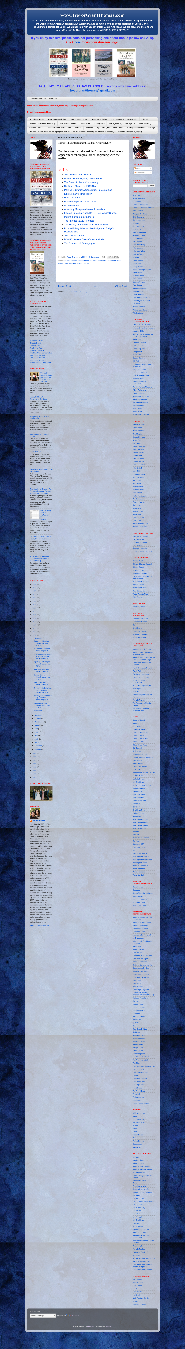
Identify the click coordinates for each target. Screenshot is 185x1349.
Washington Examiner (141, 856)
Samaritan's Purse (140, 399)
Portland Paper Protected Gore (80, 201)
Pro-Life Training (139, 700)
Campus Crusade (139, 342)
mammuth (91, 1326)
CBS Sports (137, 1286)
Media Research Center (142, 785)
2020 (34, 601)
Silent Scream (138, 1255)
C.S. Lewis (137, 201)
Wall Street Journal (140, 853)
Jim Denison (137, 242)
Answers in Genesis (140, 537)
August (38, 725)
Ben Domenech (139, 431)
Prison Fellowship (139, 390)
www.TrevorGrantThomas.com (92, 15)
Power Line (137, 1020)
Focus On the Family (141, 677)
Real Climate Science (141, 591)
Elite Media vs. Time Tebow (78, 194)
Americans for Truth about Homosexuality (143, 653)
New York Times (139, 794)
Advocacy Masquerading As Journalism (84, 209)
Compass (136, 890)
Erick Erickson (138, 459)
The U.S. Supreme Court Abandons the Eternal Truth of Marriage (46, 377)
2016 (34, 615)
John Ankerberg (139, 245)
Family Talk (137, 671)
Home (93, 286)
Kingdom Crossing (140, 372)
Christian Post (138, 345)
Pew (134, 1138)
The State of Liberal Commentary (81, 182)
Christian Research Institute (143, 208)
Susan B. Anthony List (141, 1261)
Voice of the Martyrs (140, 402)
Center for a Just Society (142, 956)
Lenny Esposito (139, 267)
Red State (136, 1032)
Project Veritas (138, 813)
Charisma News (139, 729)
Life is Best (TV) (139, 1208)
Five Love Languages (141, 674)
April (37, 739)
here (77, 42)
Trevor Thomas (83, 263)
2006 (34, 764)
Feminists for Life (139, 1186)
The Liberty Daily (139, 847)
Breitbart (136, 723)
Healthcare (85, 123)
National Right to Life (141, 1229)
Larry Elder (137, 471)
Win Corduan (138, 313)
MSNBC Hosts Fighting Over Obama (83, 178)
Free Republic (138, 987)
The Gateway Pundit (140, 1072)
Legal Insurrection (139, 1010)
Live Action (137, 1223)
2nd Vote (136, 1157)
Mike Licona (137, 279)
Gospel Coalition (139, 358)
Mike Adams (137, 493)
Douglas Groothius (140, 214)
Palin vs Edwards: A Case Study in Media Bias (88, 190)
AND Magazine (138, 938)
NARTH (136, 692)
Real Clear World (139, 828)
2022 (34, 594)
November (39, 715)
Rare (134, 1026)
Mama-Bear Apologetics (142, 270)
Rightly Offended (139, 1038)
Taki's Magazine (139, 1054)
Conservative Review (141, 968)
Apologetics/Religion (57, 119)
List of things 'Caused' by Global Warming (142, 577)
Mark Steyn (137, 480)
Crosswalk (137, 355)
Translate (72, 1316)
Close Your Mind (36, 452)
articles (67, 261)
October (38, 718)
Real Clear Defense (140, 819)
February (38, 746)
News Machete (138, 798)
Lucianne (136, 1013)
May (36, 735)
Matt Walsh (137, 483)
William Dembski (139, 307)
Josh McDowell (138, 254)
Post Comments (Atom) (78, 292)
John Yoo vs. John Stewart (78, 174)
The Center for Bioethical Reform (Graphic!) (142, 1266)
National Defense (36, 127)
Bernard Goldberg (139, 437)
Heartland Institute (140, 573)
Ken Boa (136, 257)
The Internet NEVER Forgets (79, 221)
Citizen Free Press (140, 745)
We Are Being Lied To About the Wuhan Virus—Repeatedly (45, 515)
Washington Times (140, 863)
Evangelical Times (140, 767)
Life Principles (138, 1217)
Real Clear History (37, 360)
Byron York (137, 440)
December (39, 638)
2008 (34, 757)
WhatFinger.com (139, 869)
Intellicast (136, 1295)
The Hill (136, 1075)
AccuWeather (138, 1283)
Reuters (136, 832)
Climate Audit (138, 561)
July (36, 729)
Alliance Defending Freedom (144, 328)
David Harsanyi (139, 449)
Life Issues (137, 1211)
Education (145, 119)
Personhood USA (139, 1232)
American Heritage (140, 622)
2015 (34, 618)
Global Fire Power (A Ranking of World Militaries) (143, 994)
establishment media (98, 261)
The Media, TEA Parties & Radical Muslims (86, 224)
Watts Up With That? (141, 594)
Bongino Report (139, 720)
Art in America (71, 205)
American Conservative (142, 922)
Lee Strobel (137, 263)
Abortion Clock (138, 1160)
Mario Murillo (138, 273)
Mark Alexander (139, 477)
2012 (34, 628)
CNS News (137, 751)
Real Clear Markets (37, 355)
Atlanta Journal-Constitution (40, 363)
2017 (34, 611)
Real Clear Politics (140, 1029)
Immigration (99, 123)
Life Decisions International (143, 1201)
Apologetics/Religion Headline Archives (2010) (42, 664)
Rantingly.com (138, 816)
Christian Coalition (140, 962)
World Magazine (139, 872)
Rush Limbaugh (139, 1041)
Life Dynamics (138, 1204)
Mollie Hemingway (140, 496)
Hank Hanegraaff (139, 232)
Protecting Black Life (141, 1252)
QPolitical (136, 1023)
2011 (34, 632)
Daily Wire (137, 983)
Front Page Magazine (141, 990)
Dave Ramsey (138, 896)
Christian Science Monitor (143, 965)
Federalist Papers (139, 631)
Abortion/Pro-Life (37, 119)
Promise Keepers (139, 393)
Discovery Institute (140, 548)
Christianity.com (139, 349)
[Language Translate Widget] (43, 1316)
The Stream (137, 1088)
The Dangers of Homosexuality (124, 119)
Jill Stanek (137, 1195)
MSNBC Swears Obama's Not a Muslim (84, 239)
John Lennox (138, 248)
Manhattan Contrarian (141, 582)
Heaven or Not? (139, 235)
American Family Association (144, 649)
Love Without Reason (141, 375)
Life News (136, 1214)
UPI (134, 850)
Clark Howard (138, 887)
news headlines (70, 263)
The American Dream (141, 1057)
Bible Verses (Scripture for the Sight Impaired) (143, 335)
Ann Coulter (137, 428)
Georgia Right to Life (141, 1189)
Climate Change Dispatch (142, 564)
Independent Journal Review (144, 773)
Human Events (138, 1004)
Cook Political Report (141, 977)
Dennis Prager (138, 452)
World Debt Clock (139, 905)
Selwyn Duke (138, 511)
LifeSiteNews (35, 345)
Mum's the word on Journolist (79, 217)
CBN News (137, 726)
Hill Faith (136, 361)
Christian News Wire (140, 739)
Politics (78, 127)
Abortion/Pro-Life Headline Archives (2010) (42, 705)
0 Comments (94, 257)
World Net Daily (139, 875)
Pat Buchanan (138, 499)
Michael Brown (138, 276)
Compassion (137, 352)
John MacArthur (139, 251)
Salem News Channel (141, 838)
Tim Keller (136, 304)
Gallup (135, 1126)
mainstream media (114, 261)
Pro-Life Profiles (139, 1249)
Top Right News (139, 1091)
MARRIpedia (138, 689)
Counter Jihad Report (141, 754)
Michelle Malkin (139, 490)
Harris (135, 1129)
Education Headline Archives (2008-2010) (41, 643)
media (60, 263)
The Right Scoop (139, 1085)
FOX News (137, 770)
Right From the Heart (141, 396)
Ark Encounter (138, 540)
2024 (34, 587)
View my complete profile (39, 925)
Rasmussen (137, 1144)
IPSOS (135, 1132)
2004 (34, 770)
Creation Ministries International (140, 544)
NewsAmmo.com (139, 801)
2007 (34, 760)
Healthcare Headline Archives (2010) (42, 650)
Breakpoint (137, 339)
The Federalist (138, 1069)
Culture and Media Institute (143, 757)
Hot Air (135, 1001)
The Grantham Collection (142, 1270)
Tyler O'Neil (137, 521)
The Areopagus (139, 294)
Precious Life (138, 1246)
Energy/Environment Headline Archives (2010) (42, 677)
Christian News (138, 736)
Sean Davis (137, 508)
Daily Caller (137, 980)
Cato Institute (138, 952)
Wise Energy (138, 597)
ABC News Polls (139, 1113)
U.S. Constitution (139, 637)
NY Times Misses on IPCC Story (81, 186)
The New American (140, 1079)
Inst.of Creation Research (142, 551)
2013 (34, 625)
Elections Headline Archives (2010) (41, 670)
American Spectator (140, 929)
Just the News (138, 776)
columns (74, 261)
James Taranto (138, 462)
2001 (34, 777)
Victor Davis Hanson (140, 524)
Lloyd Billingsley (139, 474)
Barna (135, 1116)
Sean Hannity (138, 1044)
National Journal (139, 788)
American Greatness (141, 926)
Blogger (109, 1326)
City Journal (137, 748)
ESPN (135, 1289)
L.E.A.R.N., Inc (138, 1198)
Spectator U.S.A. (139, 1051)
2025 (34, 584)
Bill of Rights (137, 628)
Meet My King (145, 123)
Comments (139, 173)
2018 (34, 608)
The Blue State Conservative (41, 353)
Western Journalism (140, 866)
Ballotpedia (137, 946)
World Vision (137, 412)
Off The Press (138, 807)
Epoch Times (138, 764)
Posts (137, 168)
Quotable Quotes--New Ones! (110, 127)
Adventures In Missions (142, 325)
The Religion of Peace (141, 301)
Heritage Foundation (140, 998)
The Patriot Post (36, 348)
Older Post (121, 286)
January (38, 749)
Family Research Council (142, 668)
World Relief (137, 409)
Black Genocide (139, 1172)
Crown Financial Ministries (143, 893)
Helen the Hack (72, 197)
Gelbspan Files (138, 570)
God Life (136, 223)
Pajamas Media (139, 1017)
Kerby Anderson (139, 260)
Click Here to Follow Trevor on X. (44, 99)
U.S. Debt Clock (139, 902)
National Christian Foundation (139, 383)
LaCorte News (138, 779)
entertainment (83, 261)
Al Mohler (136, 195)
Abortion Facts (138, 1163)
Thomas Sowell (139, 517)
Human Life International (142, 1192)
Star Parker (137, 514)
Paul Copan (137, 285)
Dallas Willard (138, 211)
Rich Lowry (137, 505)
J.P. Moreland (138, 239)
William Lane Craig (140, 310)
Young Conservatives (141, 1103)
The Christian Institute (141, 297)
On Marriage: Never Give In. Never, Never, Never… (41, 538)
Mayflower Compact (140, 634)
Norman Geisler (139, 282)
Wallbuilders (137, 1100)
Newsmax (136, 804)
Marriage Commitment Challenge (141, 127)
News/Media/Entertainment (59, 127)
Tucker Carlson (138, 1097)
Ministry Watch (138, 379)
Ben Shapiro (137, 434)
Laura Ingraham (139, 1007)
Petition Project (138, 585)
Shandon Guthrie (139, 288)
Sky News (136, 841)
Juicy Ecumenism (139, 369)
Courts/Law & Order (78, 119)
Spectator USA (138, 844)
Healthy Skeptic (139, 607)
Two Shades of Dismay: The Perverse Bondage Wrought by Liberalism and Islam (41, 491)
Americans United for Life (142, 1169)
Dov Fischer (137, 455)
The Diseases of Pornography (79, 243)
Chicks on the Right (140, 959)
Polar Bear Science (140, 588)
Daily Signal (137, 760)
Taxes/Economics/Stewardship (42, 123)
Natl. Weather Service (141, 1298)
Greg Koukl (137, 229)
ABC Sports (137, 1280)
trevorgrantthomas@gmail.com (92, 90)
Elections (89, 127)
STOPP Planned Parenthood (144, 1258)
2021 (34, 598)
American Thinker (37, 341)
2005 (34, 767)
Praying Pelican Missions (142, 387)
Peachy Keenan (139, 502)
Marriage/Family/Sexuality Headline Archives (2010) (43, 698)
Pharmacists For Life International (141, 1237)
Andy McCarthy (139, 425)
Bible (135, 625)
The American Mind (140, 1060)
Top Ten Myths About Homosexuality (141, 709)
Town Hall (136, 1094)
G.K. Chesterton (139, 217)
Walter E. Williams (140, 527)
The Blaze (137, 1063)
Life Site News (138, 782)
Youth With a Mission (141, 415)
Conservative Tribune (141, 971)
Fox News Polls (139, 1122)
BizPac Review (138, 949)
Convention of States (141, 974)
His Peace (38, 711)
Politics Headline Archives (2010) (41, 684)
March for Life (138, 1226)
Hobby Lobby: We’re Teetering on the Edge (38, 398)
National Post (138, 791)
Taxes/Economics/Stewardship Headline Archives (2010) (43, 656)
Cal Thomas (137, 443)
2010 (34, 635)
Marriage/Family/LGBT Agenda (122, 123)
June (37, 732)
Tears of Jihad (138, 291)
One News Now (139, 810)
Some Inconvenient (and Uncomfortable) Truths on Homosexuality (40, 558)
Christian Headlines (140, 205)
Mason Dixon (138, 1135)
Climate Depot (35, 343)
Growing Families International (139, 681)
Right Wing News (139, 1035)
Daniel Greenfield (139, 446)
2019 (34, 604)
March (37, 742)
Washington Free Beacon (142, 860)
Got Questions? (139, 226)
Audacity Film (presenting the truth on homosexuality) (144, 658)
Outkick (135, 1301)
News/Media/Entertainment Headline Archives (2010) (42, 690)
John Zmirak (137, 468)
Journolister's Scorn (74, 235)
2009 (34, 753)
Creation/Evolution (99, 119)
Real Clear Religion (37, 358)
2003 (34, 774)
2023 (34, 591)
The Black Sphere (37, 350)
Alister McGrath (139, 198)
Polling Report (138, 1141)
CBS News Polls (139, 1119)
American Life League (141, 1166)
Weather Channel (139, 1304)
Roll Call (136, 835)
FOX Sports (137, 1292)
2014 (34, 622)
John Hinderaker (139, 465)
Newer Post (64, 286)
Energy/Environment (68, 123)
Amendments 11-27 (140, 619)
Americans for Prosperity (142, 935)
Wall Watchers (138, 405)
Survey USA (137, 1147)
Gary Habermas (139, 220)
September (39, 722)
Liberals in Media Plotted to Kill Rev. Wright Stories (90, 213)
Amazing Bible (138, 331)
